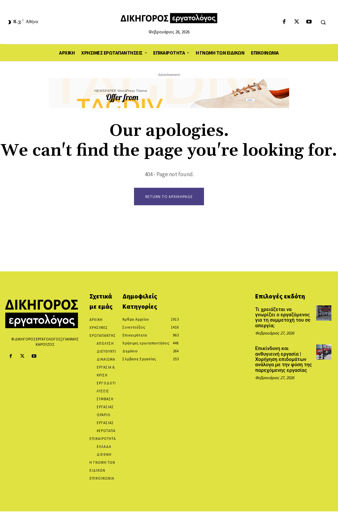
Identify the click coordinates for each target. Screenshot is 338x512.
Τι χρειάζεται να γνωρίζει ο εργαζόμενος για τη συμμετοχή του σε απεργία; (284, 315)
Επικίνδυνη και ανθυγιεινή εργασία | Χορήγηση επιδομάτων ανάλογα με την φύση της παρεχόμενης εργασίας (283, 353)
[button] (323, 22)
